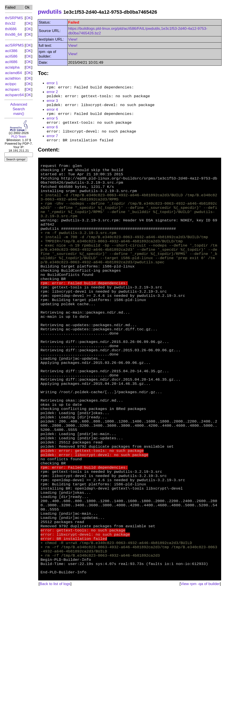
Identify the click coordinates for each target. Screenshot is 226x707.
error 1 (52, 83)
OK (28, 18)
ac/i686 (11, 62)
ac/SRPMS (14, 45)
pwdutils (50, 11)
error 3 (52, 103)
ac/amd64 (13, 73)
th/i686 (11, 29)
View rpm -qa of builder (200, 699)
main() (18, 113)
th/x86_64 (13, 34)
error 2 (52, 93)
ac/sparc (12, 89)
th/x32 (10, 23)
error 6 (52, 132)
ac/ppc (10, 84)
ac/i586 (11, 56)
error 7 (52, 142)
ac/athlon (13, 78)
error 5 (52, 122)
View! (72, 39)
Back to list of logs (55, 699)
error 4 (52, 112)
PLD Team (18, 136)
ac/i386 (11, 51)
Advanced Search (18, 106)
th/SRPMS (14, 18)
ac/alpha (12, 67)
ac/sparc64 (14, 95)
